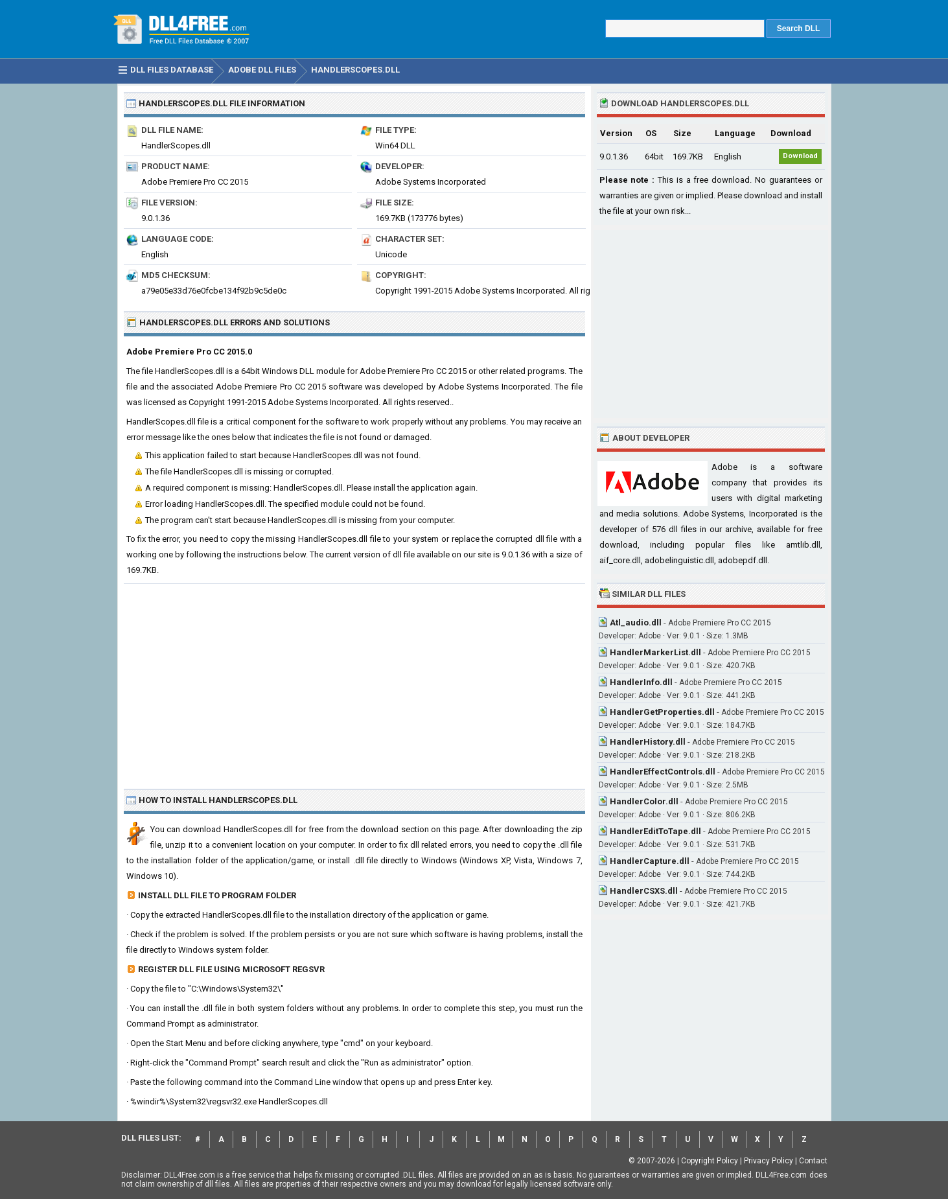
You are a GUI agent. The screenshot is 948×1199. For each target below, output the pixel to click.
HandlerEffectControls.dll (662, 771)
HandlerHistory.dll (648, 742)
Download (800, 156)
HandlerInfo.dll (641, 682)
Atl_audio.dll (636, 622)
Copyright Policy (709, 1160)
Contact (813, 1160)
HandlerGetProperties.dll (662, 712)
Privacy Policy (768, 1160)
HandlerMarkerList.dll (655, 652)
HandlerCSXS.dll (644, 891)
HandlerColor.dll (644, 801)
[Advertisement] (354, 681)
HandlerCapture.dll (649, 861)
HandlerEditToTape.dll (655, 831)
